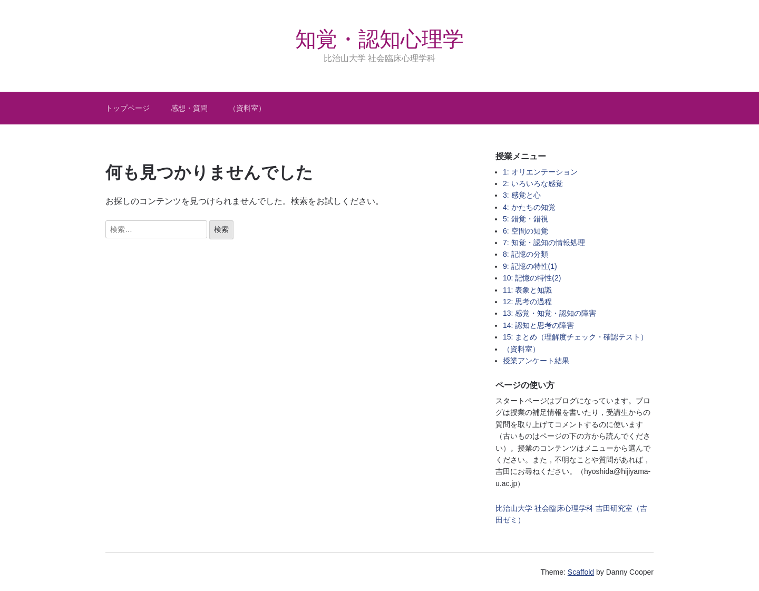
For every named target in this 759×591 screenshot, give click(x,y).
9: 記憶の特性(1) (530, 266)
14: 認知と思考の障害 (538, 325)
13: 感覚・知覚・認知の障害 (549, 313)
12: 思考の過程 (527, 301)
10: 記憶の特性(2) (532, 278)
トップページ (127, 108)
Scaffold (581, 572)
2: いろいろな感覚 (533, 183)
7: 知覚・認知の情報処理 (544, 242)
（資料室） (247, 108)
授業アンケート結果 (536, 360)
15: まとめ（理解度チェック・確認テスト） (575, 337)
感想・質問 (189, 108)
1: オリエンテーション (540, 172)
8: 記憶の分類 (525, 254)
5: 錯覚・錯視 (525, 219)
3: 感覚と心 (522, 195)
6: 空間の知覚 (525, 231)
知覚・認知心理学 (379, 39)
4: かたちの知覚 (529, 207)
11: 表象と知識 (527, 290)
